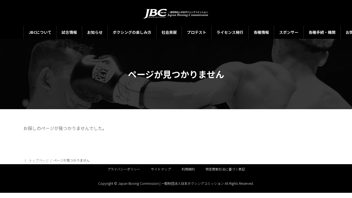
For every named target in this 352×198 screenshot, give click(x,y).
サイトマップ (161, 169)
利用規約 (188, 169)
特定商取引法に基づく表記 (225, 169)
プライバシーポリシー (123, 169)
